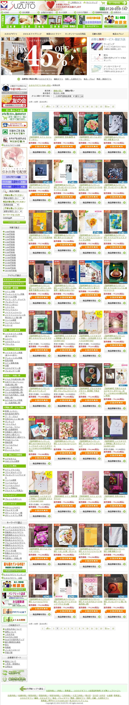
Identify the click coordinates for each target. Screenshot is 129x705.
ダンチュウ (9, 422)
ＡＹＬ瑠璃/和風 (12, 363)
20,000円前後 (10, 260)
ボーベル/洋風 (11, 297)
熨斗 (7, 645)
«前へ (48, 106)
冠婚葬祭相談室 (101, 12)
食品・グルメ (89, 79)
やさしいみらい (11, 304)
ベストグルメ (10, 424)
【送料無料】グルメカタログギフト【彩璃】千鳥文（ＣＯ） (90, 390)
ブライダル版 (10, 551)
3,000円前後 (10, 237)
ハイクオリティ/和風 (13, 353)
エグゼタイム (10, 459)
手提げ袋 (8, 652)
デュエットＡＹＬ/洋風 (14, 294)
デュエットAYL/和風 (13, 358)
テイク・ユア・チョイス (15, 299)
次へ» (107, 106)
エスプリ (8, 339)
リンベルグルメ (11, 445)
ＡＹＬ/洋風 (10, 291)
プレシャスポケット (13, 499)
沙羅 (7, 366)
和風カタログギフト (13, 553)
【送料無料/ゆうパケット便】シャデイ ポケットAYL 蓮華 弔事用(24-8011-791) (40, 287)
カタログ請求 (82, 12)
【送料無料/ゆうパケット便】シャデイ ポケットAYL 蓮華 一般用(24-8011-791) (65, 287)
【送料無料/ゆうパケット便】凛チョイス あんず (64, 236)
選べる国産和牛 (11, 429)
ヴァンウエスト (11, 310)
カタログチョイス (12, 342)
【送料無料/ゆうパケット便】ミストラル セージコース (65, 443)
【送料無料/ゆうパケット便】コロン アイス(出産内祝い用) (40, 237)
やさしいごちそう (12, 507)
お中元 (102, 695)
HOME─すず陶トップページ (9, 12)
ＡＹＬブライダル (12, 470)
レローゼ (8, 325)
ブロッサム (9, 344)
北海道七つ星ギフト (13, 432)
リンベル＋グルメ (12, 323)
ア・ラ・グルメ (11, 416)
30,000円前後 (10, 265)
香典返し (117, 695)
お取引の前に (46, 12)
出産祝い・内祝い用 (11, 376)
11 (92, 106)
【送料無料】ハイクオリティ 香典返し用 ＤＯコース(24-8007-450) (115, 443)
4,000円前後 (10, 242)
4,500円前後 (10, 245)
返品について (10, 661)
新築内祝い (43, 695)
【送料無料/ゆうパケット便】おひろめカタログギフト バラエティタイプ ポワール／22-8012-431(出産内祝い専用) (40, 446)
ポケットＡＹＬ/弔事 (13, 515)
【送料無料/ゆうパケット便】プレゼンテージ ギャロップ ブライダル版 (65, 601)
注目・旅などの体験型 (12, 455)
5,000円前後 (10, 247)
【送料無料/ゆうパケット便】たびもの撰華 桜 (114, 337)
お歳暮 (110, 695)
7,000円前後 (10, 250)
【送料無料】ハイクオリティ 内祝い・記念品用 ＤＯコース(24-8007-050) (40, 498)
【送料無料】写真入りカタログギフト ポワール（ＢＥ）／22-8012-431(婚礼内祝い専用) (115, 392)
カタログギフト (45, 79)
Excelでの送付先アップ (14, 639)
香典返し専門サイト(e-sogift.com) (54, 701)
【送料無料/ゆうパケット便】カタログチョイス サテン (40, 338)
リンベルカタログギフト (15, 530)
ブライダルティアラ (13, 472)
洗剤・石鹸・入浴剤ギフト (98, 698)
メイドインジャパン (13, 312)
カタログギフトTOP (11, 280)
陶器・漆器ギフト (104, 79)
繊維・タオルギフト (42, 698)
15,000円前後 (10, 258)
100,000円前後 (11, 270)
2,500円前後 (10, 234)
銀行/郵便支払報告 (12, 642)
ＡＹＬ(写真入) (11, 488)
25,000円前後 (10, 263)
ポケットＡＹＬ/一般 (13, 513)
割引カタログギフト (13, 538)
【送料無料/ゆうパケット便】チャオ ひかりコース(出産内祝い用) (90, 187)
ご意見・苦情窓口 (12, 664)
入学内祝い (66, 695)
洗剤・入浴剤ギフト (73, 79)
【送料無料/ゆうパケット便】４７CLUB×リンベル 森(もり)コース (115, 287)
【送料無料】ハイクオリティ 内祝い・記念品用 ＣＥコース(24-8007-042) (90, 338)
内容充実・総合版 (10, 288)
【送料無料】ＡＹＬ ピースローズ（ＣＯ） (90, 497)
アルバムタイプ (9, 495)
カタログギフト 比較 (13, 578)
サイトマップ (91, 2)
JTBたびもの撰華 (12, 461)
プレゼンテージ (11, 302)
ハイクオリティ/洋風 (13, 334)
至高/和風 (9, 360)
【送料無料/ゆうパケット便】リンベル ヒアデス (39, 600)
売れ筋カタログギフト (14, 540)
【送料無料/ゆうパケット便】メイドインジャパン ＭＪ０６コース (90, 551)
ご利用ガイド (76, 2)
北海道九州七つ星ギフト (15, 437)
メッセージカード (12, 650)
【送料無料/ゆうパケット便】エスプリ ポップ (39, 389)
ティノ (14, 387)
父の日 (95, 695)
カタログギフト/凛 (12, 368)
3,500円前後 (10, 239)
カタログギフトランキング (15, 575)
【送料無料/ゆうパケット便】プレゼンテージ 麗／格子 (115, 187)
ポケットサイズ (9, 504)
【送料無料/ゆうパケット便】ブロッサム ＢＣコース (65, 389)
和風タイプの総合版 (11, 349)
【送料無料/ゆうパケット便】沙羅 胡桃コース (114, 550)
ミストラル (9, 307)
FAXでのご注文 (11, 637)
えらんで (15, 379)
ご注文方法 (9, 634)
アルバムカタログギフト (15, 543)
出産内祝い (12, 695)
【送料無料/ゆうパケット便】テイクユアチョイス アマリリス (115, 237)
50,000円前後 (10, 268)
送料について (10, 632)
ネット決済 (64, 12)
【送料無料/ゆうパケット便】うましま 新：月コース (65, 550)
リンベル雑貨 (10, 320)
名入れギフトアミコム (79, 701)
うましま (8, 447)
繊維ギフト (58, 79)
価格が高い (58, 91)
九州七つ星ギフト (12, 435)
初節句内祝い (55, 695)
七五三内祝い (78, 695)
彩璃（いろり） (11, 411)
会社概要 (27, 12)
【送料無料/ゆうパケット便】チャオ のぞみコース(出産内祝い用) (90, 601)
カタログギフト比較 (11, 145)
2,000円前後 (10, 232)
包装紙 (8, 647)
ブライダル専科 (9, 466)
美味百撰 (8, 442)
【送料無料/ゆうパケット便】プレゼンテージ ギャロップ (90, 443)
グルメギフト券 (11, 510)
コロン (14, 390)
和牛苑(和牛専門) (12, 414)
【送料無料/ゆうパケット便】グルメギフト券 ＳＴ (89, 286)
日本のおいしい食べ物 (14, 419)
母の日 (88, 695)
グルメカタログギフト (14, 548)
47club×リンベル (12, 440)
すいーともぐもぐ (12, 450)
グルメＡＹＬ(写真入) (14, 490)
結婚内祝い (23, 695)
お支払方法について (13, 629)
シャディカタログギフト (15, 527)
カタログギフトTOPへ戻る (40, 85)
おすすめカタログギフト (13, 284)
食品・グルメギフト (60, 698)
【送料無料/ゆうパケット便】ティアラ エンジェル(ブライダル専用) (90, 237)
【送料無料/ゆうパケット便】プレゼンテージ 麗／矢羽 (115, 601)
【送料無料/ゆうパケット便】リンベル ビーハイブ (39, 186)
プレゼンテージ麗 (12, 371)
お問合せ (119, 12)
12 (96, 106)
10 (87, 106)
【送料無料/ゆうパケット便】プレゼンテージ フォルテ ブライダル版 (65, 187)
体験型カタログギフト (14, 545)
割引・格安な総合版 (11, 330)
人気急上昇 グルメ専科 (13, 407)
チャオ (14, 392)
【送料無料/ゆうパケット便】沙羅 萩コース (114, 138)
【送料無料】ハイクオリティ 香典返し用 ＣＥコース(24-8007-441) (65, 338)
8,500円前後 (10, 252)
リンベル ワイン (12, 427)
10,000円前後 (10, 255)
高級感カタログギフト (14, 532)
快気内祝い (33, 695)
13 (101, 106)
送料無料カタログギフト (15, 535)
